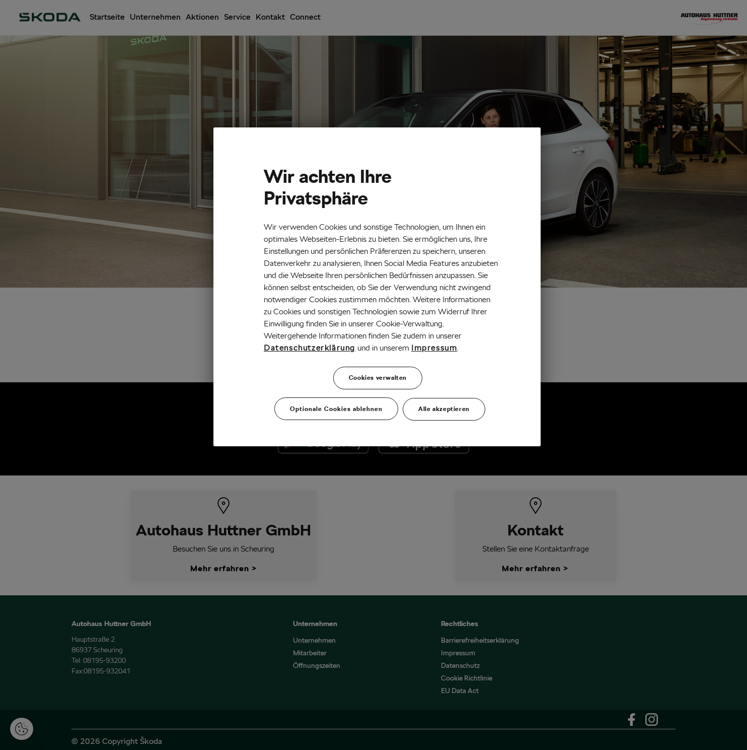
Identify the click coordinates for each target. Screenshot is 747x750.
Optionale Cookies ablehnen (336, 409)
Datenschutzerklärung (309, 348)
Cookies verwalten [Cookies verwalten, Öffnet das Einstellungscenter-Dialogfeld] (378, 377)
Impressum (434, 348)
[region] (377, 286)
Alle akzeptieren (444, 409)
